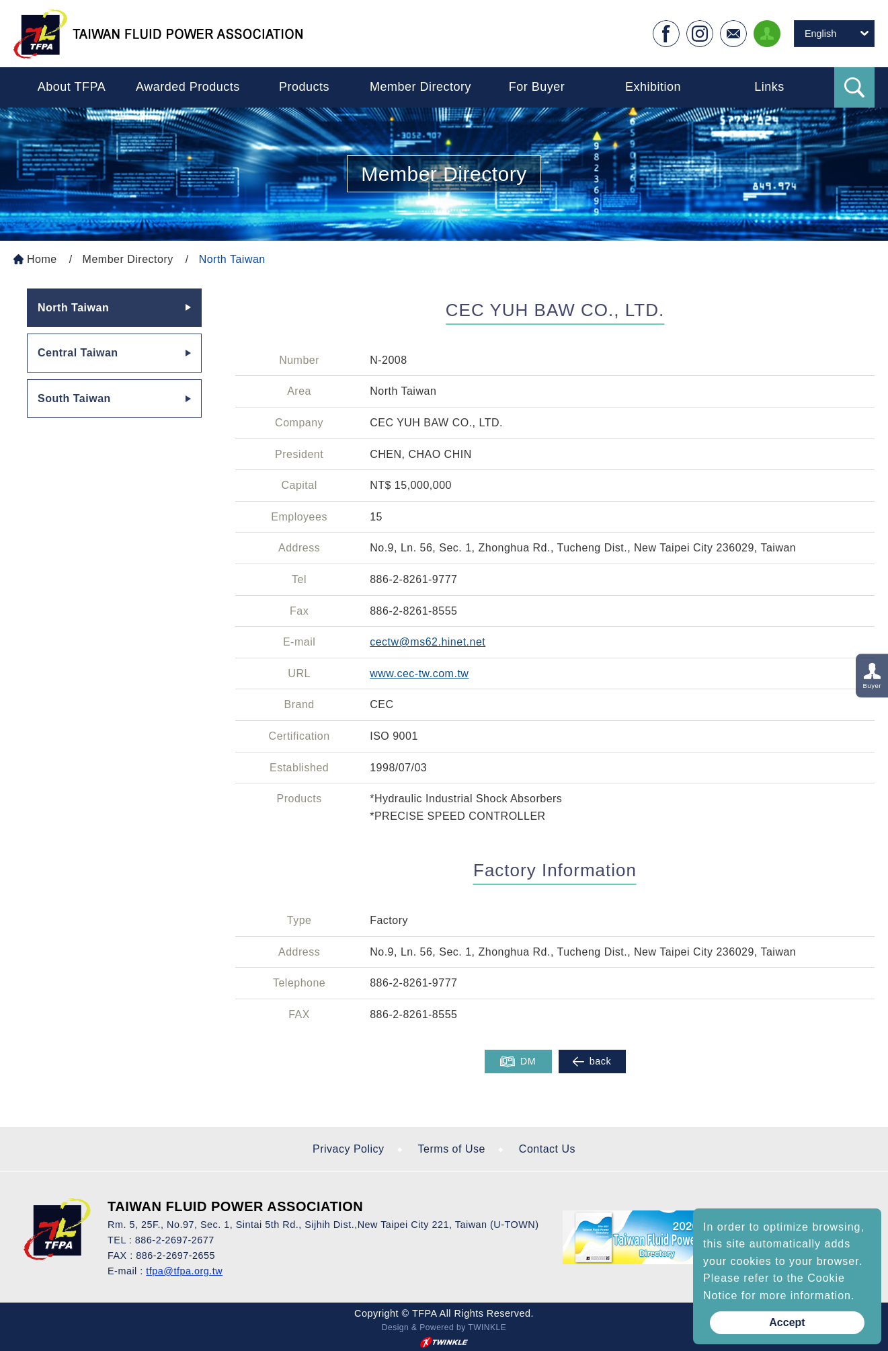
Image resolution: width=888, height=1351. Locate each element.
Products (304, 86)
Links (769, 86)
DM (518, 1061)
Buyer (871, 685)
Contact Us (547, 1149)
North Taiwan (232, 259)
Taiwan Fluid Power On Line (157, 33)
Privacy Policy (349, 1149)
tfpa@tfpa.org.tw (184, 1271)
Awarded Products (188, 86)
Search (854, 87)
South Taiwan (74, 398)
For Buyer (537, 86)
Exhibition (653, 86)
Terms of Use (451, 1149)
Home (42, 259)
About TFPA (72, 86)
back (592, 1061)
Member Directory (420, 86)
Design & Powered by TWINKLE (444, 1327)
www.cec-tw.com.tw (419, 673)
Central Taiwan (78, 352)
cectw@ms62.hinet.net (427, 642)
